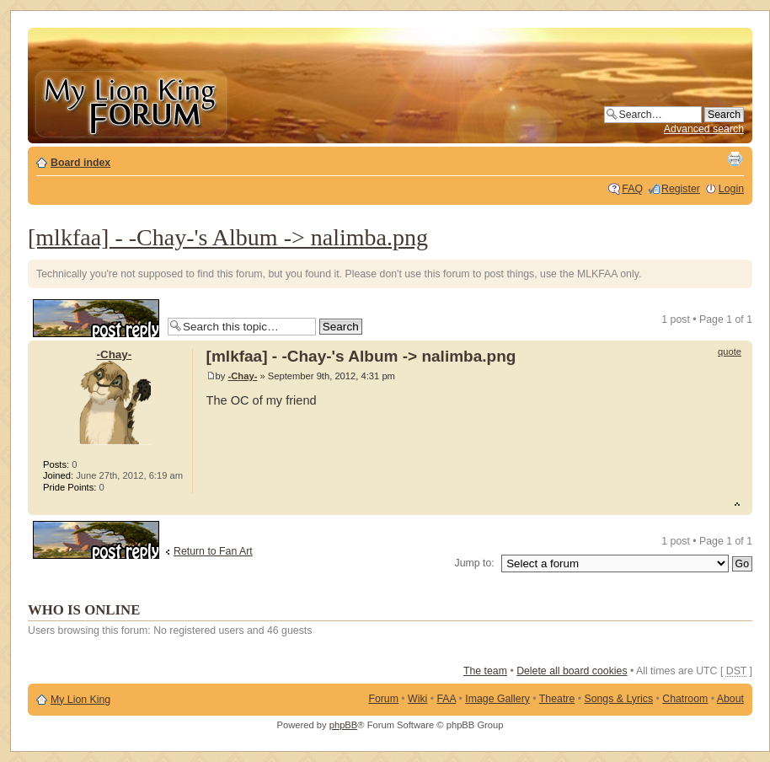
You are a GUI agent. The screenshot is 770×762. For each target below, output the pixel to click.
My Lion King (80, 700)
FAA (447, 699)
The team (485, 671)
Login (731, 189)
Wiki (417, 699)
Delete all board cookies (571, 671)
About (730, 699)
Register (680, 189)
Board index (80, 163)
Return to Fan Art (213, 551)
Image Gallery (497, 699)
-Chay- (243, 376)
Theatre (557, 699)
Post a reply (96, 318)
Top (739, 506)
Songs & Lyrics (618, 699)
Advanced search (704, 129)
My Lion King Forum (130, 102)
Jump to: (475, 563)
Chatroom (685, 699)
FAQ (632, 189)
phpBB (343, 725)
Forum (383, 699)
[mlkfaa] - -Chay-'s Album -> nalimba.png (228, 237)
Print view (734, 158)
